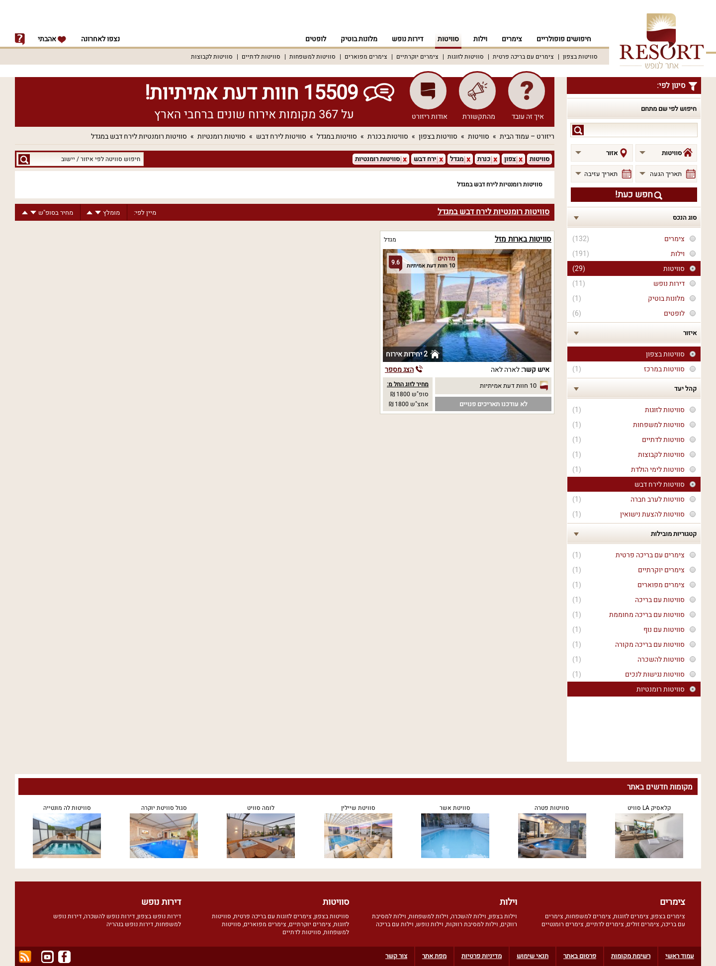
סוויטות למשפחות (312, 56)
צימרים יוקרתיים (417, 56)
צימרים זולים (642, 924)
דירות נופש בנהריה (129, 924)
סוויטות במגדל (337, 136)
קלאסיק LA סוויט (649, 807)
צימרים (512, 39)
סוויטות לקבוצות (212, 56)
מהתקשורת (478, 116)
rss (25, 957)
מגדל (390, 239)
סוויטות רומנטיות (221, 136)
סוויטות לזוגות (466, 56)
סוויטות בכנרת (387, 136)
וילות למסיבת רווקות (472, 924)
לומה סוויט (260, 807)
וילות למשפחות (428, 916)
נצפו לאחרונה (100, 39)
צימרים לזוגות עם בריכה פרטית (273, 916)
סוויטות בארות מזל (523, 239)
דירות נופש (407, 39)
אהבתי (52, 39)
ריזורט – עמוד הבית (527, 136)
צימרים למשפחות (588, 916)
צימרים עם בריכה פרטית (523, 56)
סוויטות (448, 39)
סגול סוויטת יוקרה (164, 807)
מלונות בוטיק (359, 39)
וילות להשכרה (468, 916)
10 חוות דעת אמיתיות (508, 385)
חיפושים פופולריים (564, 39)
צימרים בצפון (668, 916)
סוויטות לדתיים (261, 56)
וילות (480, 39)
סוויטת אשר (455, 807)
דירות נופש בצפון (159, 916)
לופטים (315, 39)
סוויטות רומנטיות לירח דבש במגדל (139, 136)
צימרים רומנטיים (562, 924)
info (20, 39)
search (578, 130)
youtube (47, 957)
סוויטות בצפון (580, 56)
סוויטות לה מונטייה (67, 807)
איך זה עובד (528, 116)
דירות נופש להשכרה (109, 916)
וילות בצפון (503, 916)
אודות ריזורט (430, 116)
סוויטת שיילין (358, 807)
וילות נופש (430, 924)
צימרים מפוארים (366, 56)
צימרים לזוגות (631, 916)
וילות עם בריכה (395, 924)
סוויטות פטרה (552, 807)
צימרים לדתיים (605, 924)
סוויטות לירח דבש (281, 136)
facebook (64, 957)
